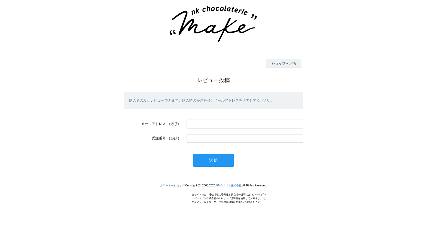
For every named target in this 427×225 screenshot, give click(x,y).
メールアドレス (153, 124)
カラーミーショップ (172, 185)
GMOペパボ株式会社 (229, 185)
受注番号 (159, 138)
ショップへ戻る (284, 63)
